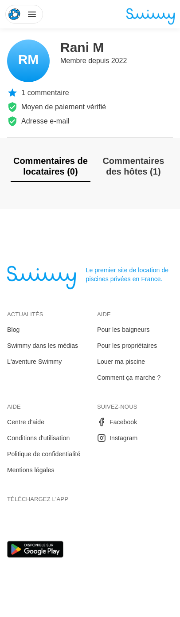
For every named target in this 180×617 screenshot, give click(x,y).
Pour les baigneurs (123, 329)
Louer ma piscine (121, 361)
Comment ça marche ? (129, 377)
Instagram (117, 438)
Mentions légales (31, 470)
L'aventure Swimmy (34, 361)
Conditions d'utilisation (38, 438)
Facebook (117, 422)
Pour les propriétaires (127, 345)
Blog (13, 329)
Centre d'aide (25, 422)
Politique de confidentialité (43, 454)
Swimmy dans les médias (42, 345)
